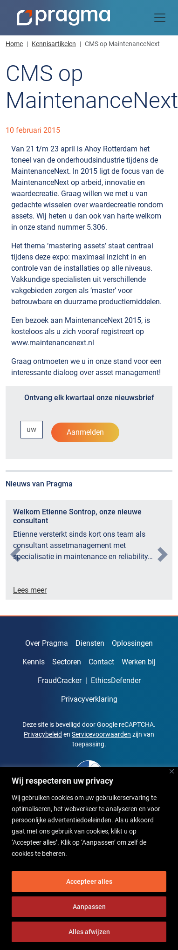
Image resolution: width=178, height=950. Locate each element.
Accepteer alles (89, 881)
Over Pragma (46, 643)
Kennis (33, 661)
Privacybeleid (43, 734)
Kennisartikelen (54, 44)
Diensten (89, 643)
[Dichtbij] (172, 771)
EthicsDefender (116, 680)
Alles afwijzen (89, 932)
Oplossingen (132, 643)
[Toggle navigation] (160, 18)
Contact (101, 661)
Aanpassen (89, 906)
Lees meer (30, 590)
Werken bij (139, 661)
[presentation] (15, 554)
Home (14, 44)
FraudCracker (60, 680)
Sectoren (66, 661)
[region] (89, 858)
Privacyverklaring (89, 699)
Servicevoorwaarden (101, 734)
